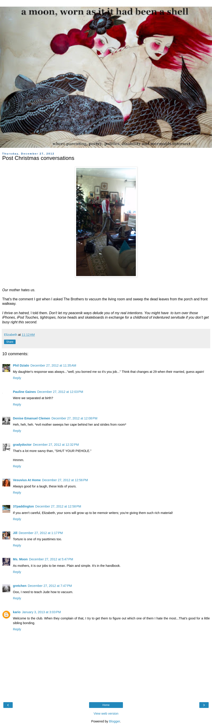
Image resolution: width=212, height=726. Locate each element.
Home (106, 705)
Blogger (114, 721)
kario (16, 612)
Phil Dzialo (21, 365)
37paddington (23, 506)
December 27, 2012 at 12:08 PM (74, 418)
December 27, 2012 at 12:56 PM (65, 480)
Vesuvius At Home (27, 480)
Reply (17, 378)
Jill (15, 533)
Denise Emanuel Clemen (31, 418)
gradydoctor (22, 444)
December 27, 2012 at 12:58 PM (58, 506)
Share (9, 341)
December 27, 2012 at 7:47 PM (50, 586)
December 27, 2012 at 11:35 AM (53, 365)
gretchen (19, 586)
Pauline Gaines (24, 392)
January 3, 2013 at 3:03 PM (41, 612)
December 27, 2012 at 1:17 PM (41, 533)
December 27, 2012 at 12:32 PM (56, 444)
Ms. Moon (20, 559)
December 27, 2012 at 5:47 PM (51, 559)
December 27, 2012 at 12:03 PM (60, 392)
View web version (106, 713)
